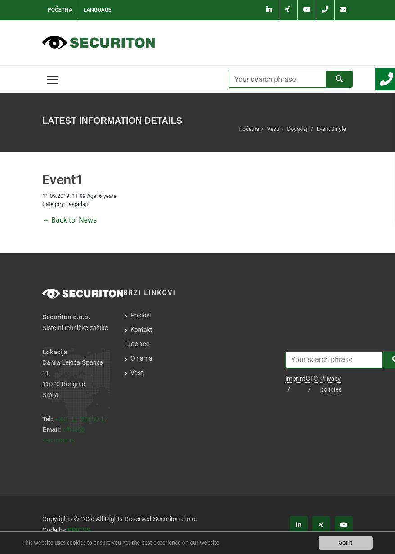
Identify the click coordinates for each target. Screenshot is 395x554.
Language (98, 10)
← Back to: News (69, 220)
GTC (311, 378)
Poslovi (140, 315)
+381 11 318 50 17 (81, 419)
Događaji (298, 129)
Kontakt (141, 329)
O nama (141, 358)
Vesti (273, 129)
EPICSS (78, 530)
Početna (60, 10)
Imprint (295, 378)
